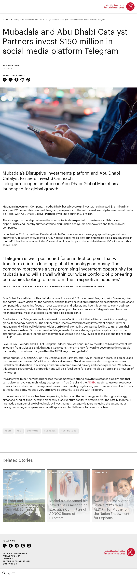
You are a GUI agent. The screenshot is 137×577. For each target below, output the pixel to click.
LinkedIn (22, 80)
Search (4, 573)
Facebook (16, 80)
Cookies (8, 558)
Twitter (11, 80)
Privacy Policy (11, 556)
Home (5, 19)
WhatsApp (28, 80)
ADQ (19, 431)
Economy (15, 19)
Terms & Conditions (15, 553)
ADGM (91, 382)
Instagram (23, 546)
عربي (11, 572)
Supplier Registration (16, 561)
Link (5, 80)
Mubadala (50, 431)
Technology (68, 431)
